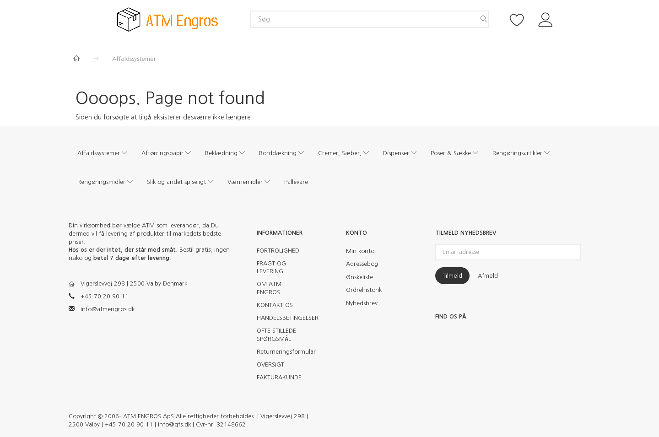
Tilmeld (452, 276)
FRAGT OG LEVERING (271, 267)
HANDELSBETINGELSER (282, 318)
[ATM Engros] (167, 19)
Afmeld (488, 276)
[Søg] (484, 19)
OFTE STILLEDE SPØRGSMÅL (276, 335)
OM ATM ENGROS (269, 288)
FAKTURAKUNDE (279, 377)
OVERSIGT (270, 364)
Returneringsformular (282, 352)
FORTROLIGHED (278, 251)
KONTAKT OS (275, 305)
